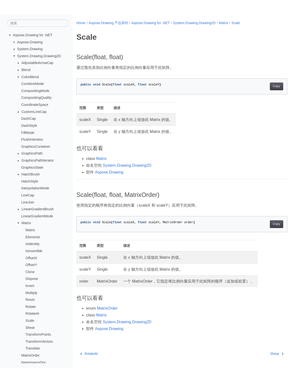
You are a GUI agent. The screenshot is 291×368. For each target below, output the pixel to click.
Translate (33, 348)
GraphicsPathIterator (37, 160)
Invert (30, 286)
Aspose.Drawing (30, 42)
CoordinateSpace (34, 105)
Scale (30, 320)
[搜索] (38, 23)
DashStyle (29, 126)
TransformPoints (38, 334)
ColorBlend (30, 77)
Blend (25, 70)
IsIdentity (33, 244)
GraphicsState (32, 167)
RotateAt (32, 313)
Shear (30, 327)
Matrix (26, 223)
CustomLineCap (33, 112)
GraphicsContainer (35, 146)
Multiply (31, 292)
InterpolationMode (35, 188)
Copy (261, 86)
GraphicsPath (32, 153)
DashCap (28, 118)
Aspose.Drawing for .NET (32, 35)
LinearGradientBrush (37, 209)
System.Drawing (30, 49)
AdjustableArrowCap (37, 63)
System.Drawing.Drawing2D (39, 56)
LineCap (27, 195)
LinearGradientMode (37, 216)
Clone (30, 272)
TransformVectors (39, 341)
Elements (33, 237)
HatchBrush (30, 174)
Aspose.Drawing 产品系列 (108, 23)
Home (80, 23)
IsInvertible (34, 251)
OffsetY (31, 265)
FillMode (27, 132)
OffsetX (31, 258)
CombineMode (32, 84)
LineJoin (27, 202)
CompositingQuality (36, 98)
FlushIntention (32, 139)
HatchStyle (29, 181)
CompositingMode (35, 91)
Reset (30, 300)
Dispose (32, 279)
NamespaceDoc (33, 362)
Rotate (31, 307)
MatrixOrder (30, 355)
